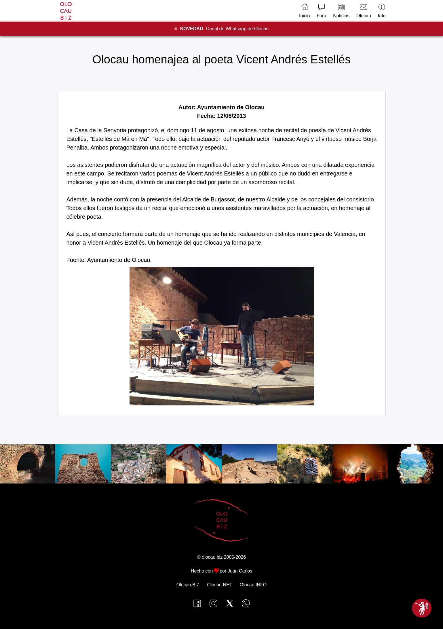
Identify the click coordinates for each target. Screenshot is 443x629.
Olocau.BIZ (187, 584)
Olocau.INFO (253, 584)
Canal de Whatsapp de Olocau (224, 28)
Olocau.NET (219, 584)
